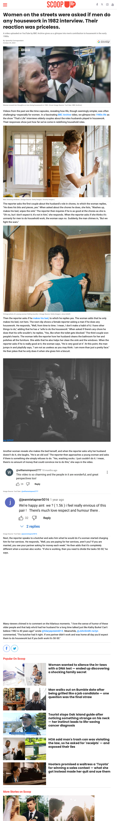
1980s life (101, 114)
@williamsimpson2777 (30, 491)
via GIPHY (8, 440)
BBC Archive (64, 114)
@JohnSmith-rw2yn (87, 631)
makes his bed (40, 318)
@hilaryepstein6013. (53, 631)
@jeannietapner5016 (29, 534)
